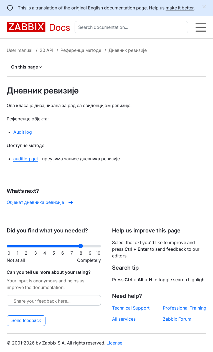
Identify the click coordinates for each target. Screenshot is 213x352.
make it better (180, 8)
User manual (19, 50)
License (114, 343)
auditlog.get (25, 158)
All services (124, 319)
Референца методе (80, 50)
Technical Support (130, 308)
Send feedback (26, 320)
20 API (46, 50)
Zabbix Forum (177, 319)
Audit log (22, 132)
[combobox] (132, 27)
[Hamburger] (201, 27)
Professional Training (184, 308)
